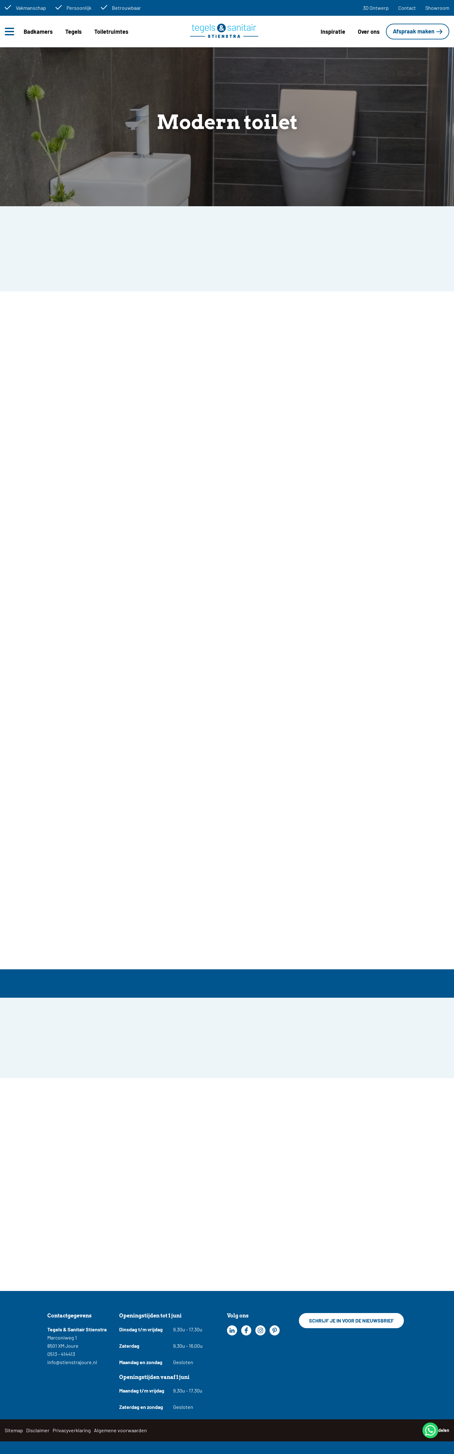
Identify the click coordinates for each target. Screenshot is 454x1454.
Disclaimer (37, 1430)
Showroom (437, 8)
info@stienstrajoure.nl (72, 1362)
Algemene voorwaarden (120, 1430)
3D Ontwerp (376, 8)
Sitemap (14, 1430)
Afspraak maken (413, 31)
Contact (407, 8)
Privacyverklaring (72, 1430)
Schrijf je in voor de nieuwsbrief (351, 1320)
